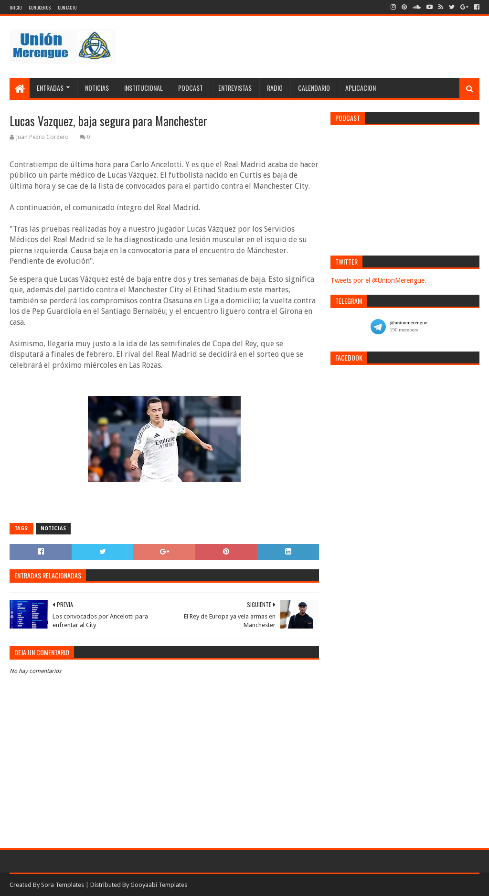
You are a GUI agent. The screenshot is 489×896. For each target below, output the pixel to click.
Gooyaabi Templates (158, 884)
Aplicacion (360, 88)
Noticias (97, 88)
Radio (275, 88)
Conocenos (40, 7)
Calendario (314, 88)
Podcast (190, 88)
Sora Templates (62, 884)
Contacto (67, 7)
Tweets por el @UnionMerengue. (378, 280)
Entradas (50, 88)
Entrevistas (235, 88)
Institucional (143, 88)
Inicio (15, 7)
